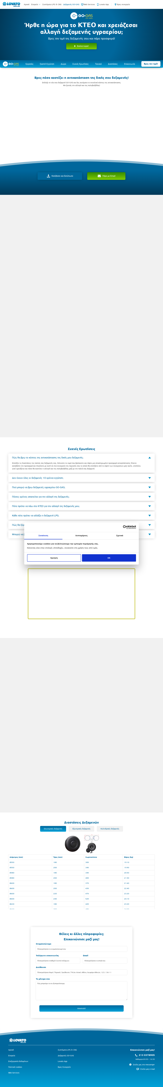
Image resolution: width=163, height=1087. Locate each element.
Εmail (85, 955)
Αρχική (26, 4)
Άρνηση (54, 558)
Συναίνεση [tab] (43, 535)
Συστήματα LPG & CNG (52, 4)
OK (108, 558)
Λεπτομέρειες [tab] (81, 535)
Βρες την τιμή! (151, 64)
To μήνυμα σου (43, 979)
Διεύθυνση (41, 967)
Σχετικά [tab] (119, 535)
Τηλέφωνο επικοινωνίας (47, 955)
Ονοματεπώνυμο (43, 944)
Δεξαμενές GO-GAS (71, 4)
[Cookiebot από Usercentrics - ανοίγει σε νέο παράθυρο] (125, 527)
